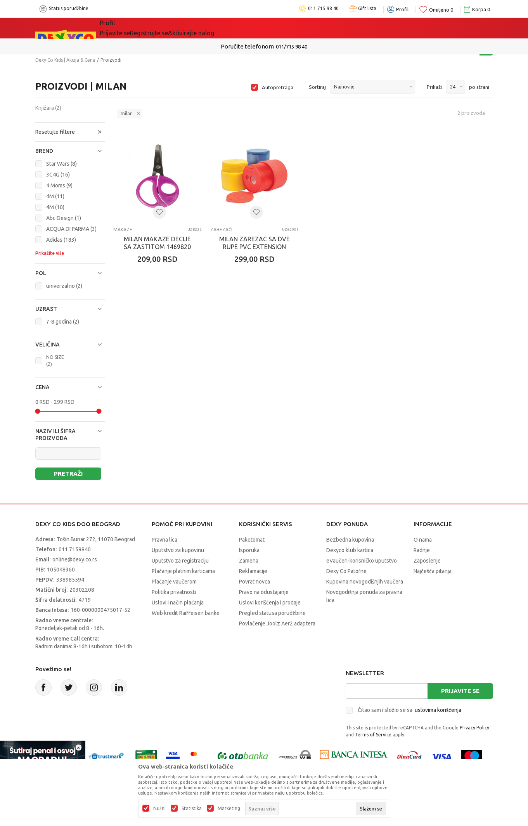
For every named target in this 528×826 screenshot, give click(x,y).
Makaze (122, 229)
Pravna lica (164, 540)
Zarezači (221, 229)
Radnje (422, 550)
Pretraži (68, 473)
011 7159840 (75, 549)
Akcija (167, 28)
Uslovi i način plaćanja (178, 602)
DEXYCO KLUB (269, 28)
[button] (70, 131)
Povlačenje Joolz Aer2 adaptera (277, 623)
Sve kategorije (126, 28)
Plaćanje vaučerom (174, 581)
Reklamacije (253, 571)
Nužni (159, 808)
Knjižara (48, 108)
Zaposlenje (427, 561)
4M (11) (55, 196)
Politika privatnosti (174, 592)
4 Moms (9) (59, 185)
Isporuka (249, 550)
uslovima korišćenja (438, 710)
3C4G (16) (58, 174)
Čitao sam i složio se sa (409, 710)
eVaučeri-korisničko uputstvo (361, 561)
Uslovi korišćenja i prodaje (270, 602)
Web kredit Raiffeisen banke (186, 613)
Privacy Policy (474, 727)
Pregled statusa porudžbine (272, 613)
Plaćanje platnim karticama (183, 571)
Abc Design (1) (63, 218)
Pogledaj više (327, 46)
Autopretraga (277, 87)
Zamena (248, 561)
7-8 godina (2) (62, 322)
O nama (423, 540)
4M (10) (55, 207)
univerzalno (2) (64, 286)
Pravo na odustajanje (264, 592)
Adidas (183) (61, 240)
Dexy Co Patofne (346, 571)
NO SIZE (55, 361)
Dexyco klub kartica (349, 550)
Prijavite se (460, 690)
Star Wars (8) (61, 164)
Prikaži (434, 87)
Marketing (229, 808)
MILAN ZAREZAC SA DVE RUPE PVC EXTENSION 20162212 (254, 247)
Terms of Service (373, 734)
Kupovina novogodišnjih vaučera (364, 581)
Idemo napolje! (212, 28)
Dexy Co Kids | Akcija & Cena (65, 59)
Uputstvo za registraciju (180, 561)
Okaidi (314, 28)
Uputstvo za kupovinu (178, 550)
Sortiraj (317, 87)
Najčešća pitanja (433, 571)
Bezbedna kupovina (350, 540)
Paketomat (252, 540)
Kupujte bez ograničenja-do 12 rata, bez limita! (248, 46)
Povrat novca (254, 581)
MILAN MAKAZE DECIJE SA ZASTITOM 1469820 (157, 243)
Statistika (192, 808)
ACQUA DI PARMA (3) (71, 229)
